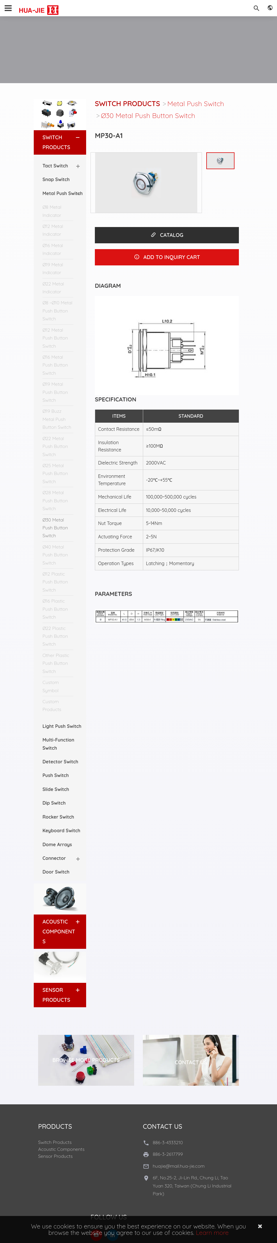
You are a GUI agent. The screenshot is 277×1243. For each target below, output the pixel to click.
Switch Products (127, 103)
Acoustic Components (58, 931)
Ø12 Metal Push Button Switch (55, 338)
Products (55, 1126)
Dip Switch (54, 803)
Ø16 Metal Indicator (52, 249)
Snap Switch (56, 179)
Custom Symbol (50, 686)
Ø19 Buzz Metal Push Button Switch (56, 419)
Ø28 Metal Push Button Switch (55, 500)
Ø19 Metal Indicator (52, 268)
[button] (72, 137)
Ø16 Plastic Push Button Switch (55, 609)
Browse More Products (86, 1060)
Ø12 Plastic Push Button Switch (55, 582)
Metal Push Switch (195, 103)
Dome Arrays (57, 844)
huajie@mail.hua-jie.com (179, 1166)
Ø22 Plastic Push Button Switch (55, 636)
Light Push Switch (61, 726)
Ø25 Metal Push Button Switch (55, 473)
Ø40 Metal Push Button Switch (55, 555)
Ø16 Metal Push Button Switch (55, 365)
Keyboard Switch (61, 830)
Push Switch (55, 775)
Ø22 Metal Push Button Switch (55, 446)
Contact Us (191, 1062)
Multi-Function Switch (58, 744)
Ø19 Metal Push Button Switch (55, 392)
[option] (146, 183)
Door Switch (56, 872)
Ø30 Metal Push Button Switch (55, 528)
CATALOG (166, 235)
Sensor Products (55, 1156)
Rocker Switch (58, 817)
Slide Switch (55, 789)
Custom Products (51, 705)
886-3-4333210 (168, 1142)
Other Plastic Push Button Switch (55, 663)
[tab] (60, 142)
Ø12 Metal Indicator (52, 230)
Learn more (212, 1232)
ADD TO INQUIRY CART (167, 257)
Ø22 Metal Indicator (53, 287)
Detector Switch (60, 762)
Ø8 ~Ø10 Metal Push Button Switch (57, 311)
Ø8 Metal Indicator (51, 211)
